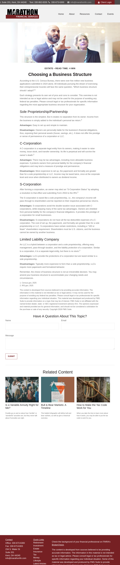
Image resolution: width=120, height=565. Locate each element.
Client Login (105, 2)
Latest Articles (39, 563)
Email (63, 320)
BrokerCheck (58, 545)
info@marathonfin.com (79, 2)
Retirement (38, 543)
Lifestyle (37, 560)
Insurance (37, 552)
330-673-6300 (55, 2)
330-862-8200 (38, 2)
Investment (38, 546)
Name (8, 320)
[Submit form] (11, 356)
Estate (36, 549)
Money (36, 557)
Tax (35, 554)
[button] (61, 14)
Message (9, 335)
